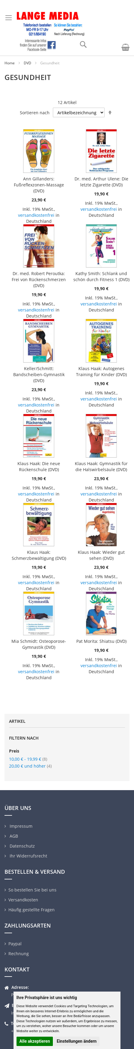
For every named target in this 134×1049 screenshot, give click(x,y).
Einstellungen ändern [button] (77, 1041)
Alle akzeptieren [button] (35, 1041)
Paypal (15, 943)
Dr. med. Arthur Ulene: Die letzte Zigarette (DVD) (101, 182)
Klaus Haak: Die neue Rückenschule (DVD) (38, 466)
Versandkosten (23, 900)
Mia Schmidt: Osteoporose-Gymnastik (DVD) (38, 644)
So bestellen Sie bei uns (32, 890)
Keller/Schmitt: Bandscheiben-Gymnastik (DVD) (39, 374)
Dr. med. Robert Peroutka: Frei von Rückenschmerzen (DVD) (39, 279)
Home (10, 63)
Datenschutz (21, 846)
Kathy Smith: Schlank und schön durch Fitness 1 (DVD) (101, 276)
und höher (30, 766)
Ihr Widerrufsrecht (27, 856)
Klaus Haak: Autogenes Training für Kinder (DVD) (101, 371)
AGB (13, 836)
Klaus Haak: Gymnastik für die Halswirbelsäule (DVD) (101, 466)
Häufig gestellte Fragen (31, 910)
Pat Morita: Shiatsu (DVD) (101, 641)
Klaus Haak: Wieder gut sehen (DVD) (101, 555)
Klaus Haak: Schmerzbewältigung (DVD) (39, 555)
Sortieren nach (35, 112)
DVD (27, 63)
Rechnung (18, 953)
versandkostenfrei (36, 215)
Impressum (20, 826)
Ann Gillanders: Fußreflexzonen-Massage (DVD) (39, 185)
